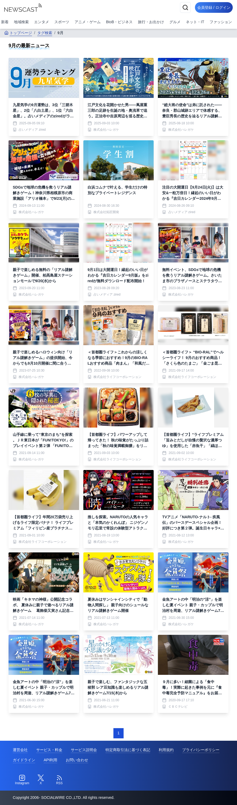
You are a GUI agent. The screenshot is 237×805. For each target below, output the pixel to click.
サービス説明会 (84, 750)
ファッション (221, 22)
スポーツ (61, 22)
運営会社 (20, 750)
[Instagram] (22, 780)
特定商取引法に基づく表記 (127, 750)
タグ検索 (44, 33)
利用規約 (166, 750)
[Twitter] (40, 780)
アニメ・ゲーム (88, 22)
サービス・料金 (49, 750)
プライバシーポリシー (200, 750)
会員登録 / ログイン (211, 7)
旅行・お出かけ (151, 22)
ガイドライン (24, 760)
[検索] (181, 7)
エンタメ (41, 22)
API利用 (50, 760)
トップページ (18, 33)
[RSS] (59, 780)
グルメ (175, 22)
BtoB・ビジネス (119, 22)
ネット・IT (195, 22)
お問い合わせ (77, 760)
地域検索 (21, 22)
